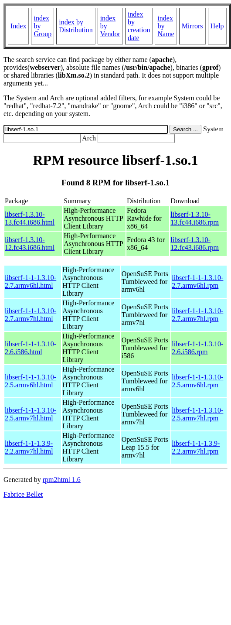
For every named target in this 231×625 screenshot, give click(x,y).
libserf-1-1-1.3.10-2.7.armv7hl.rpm (197, 314)
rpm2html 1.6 (62, 479)
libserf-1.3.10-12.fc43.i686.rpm (194, 243)
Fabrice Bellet (23, 494)
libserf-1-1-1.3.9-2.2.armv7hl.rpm (196, 447)
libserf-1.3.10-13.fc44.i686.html (29, 218)
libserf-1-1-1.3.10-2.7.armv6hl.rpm (197, 281)
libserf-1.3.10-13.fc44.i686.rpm (194, 218)
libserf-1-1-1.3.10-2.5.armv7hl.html (30, 414)
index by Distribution (75, 26)
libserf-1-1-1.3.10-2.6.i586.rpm (197, 347)
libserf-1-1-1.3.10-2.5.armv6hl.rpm (197, 381)
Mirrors (192, 26)
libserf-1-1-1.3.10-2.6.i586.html (30, 347)
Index (18, 26)
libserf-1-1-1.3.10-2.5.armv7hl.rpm (197, 414)
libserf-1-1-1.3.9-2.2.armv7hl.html (29, 447)
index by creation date (139, 25)
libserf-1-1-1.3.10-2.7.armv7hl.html (30, 314)
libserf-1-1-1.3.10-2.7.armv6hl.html (30, 281)
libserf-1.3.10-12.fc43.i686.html (29, 243)
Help (217, 26)
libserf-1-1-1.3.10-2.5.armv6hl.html (30, 381)
